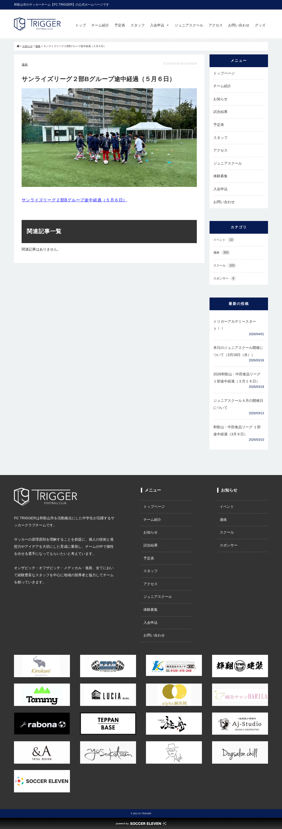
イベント (224, 240)
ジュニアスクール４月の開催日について (238, 404)
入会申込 (159, 25)
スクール (224, 265)
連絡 (25, 64)
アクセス (216, 25)
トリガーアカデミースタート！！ (234, 325)
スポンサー (224, 278)
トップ (80, 25)
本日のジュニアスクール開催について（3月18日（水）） (238, 351)
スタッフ (137, 25)
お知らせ (220, 99)
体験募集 (220, 176)
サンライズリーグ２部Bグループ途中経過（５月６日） (74, 200)
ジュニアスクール (189, 25)
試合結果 (220, 112)
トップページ (224, 73)
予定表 (119, 25)
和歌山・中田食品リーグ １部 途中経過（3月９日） (237, 430)
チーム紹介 (100, 25)
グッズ (260, 25)
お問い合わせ (238, 25)
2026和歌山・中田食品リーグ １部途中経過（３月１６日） (236, 377)
